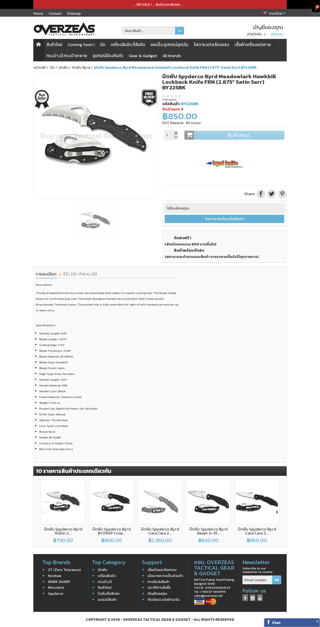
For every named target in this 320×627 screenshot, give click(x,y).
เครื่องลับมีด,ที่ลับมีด (128, 44)
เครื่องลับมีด (107, 575)
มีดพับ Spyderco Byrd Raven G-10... (208, 531)
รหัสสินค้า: (171, 103)
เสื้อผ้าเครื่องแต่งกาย (253, 44)
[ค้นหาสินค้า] (148, 30)
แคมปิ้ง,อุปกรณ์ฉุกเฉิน (169, 44)
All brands (171, 55)
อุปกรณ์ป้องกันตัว (108, 55)
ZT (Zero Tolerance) (64, 569)
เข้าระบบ (277, 34)
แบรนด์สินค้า (107, 599)
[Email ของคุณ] (257, 580)
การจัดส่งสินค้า (159, 581)
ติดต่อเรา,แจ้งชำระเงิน (164, 599)
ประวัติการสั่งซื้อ (159, 587)
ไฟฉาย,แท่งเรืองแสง (211, 44)
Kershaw (55, 575)
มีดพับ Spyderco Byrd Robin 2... (63, 531)
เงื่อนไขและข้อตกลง (162, 569)
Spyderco (55, 593)
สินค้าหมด (234, 135)
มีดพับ (102, 569)
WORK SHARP (59, 581)
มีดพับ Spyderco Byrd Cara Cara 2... (160, 531)
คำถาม (87, 274)
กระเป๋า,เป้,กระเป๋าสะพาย (66, 55)
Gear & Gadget (143, 55)
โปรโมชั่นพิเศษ (108, 593)
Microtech (56, 587)
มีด (102, 44)
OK (179, 31)
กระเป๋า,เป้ (105, 581)
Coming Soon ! (81, 44)
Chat (276, 622)
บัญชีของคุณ (157, 593)
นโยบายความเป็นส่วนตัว (165, 575)
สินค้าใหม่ (54, 44)
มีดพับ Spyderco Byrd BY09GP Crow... (111, 531)
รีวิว (67, 274)
